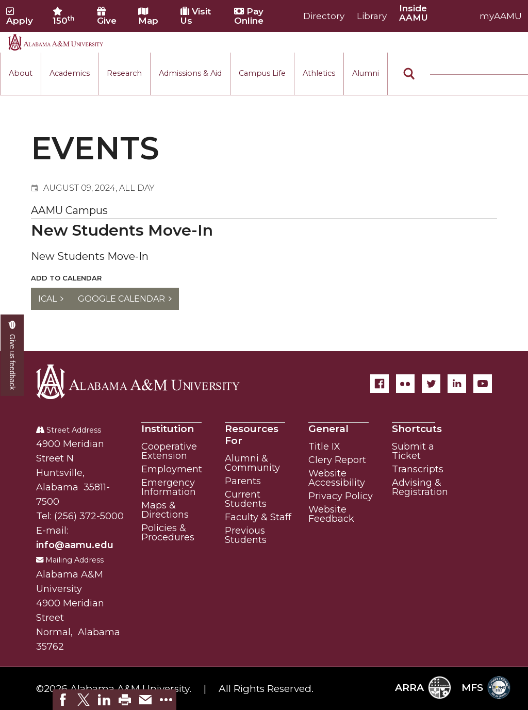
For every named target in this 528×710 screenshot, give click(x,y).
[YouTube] (482, 383)
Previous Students (246, 535)
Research (124, 73)
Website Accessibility (336, 478)
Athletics (319, 73)
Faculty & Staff (258, 517)
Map (148, 16)
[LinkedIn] (457, 383)
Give (107, 16)
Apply (19, 16)
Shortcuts (417, 429)
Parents (243, 481)
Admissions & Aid (190, 73)
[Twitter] (431, 383)
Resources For (251, 435)
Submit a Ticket (413, 451)
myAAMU (501, 16)
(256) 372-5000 (89, 516)
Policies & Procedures (167, 532)
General (328, 429)
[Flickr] (405, 383)
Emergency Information (168, 487)
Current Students (246, 499)
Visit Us (195, 16)
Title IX (324, 446)
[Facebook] (379, 383)
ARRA (423, 687)
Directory (323, 16)
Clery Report (337, 460)
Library (372, 16)
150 (64, 16)
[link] (63, 699)
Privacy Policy (340, 496)
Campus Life (262, 73)
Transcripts (417, 469)
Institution (167, 429)
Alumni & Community (252, 463)
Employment (171, 469)
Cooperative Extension (169, 451)
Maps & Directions (165, 510)
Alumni (365, 73)
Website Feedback (331, 514)
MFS (485, 687)
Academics (70, 73)
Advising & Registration (420, 487)
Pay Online (248, 16)
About (20, 73)
